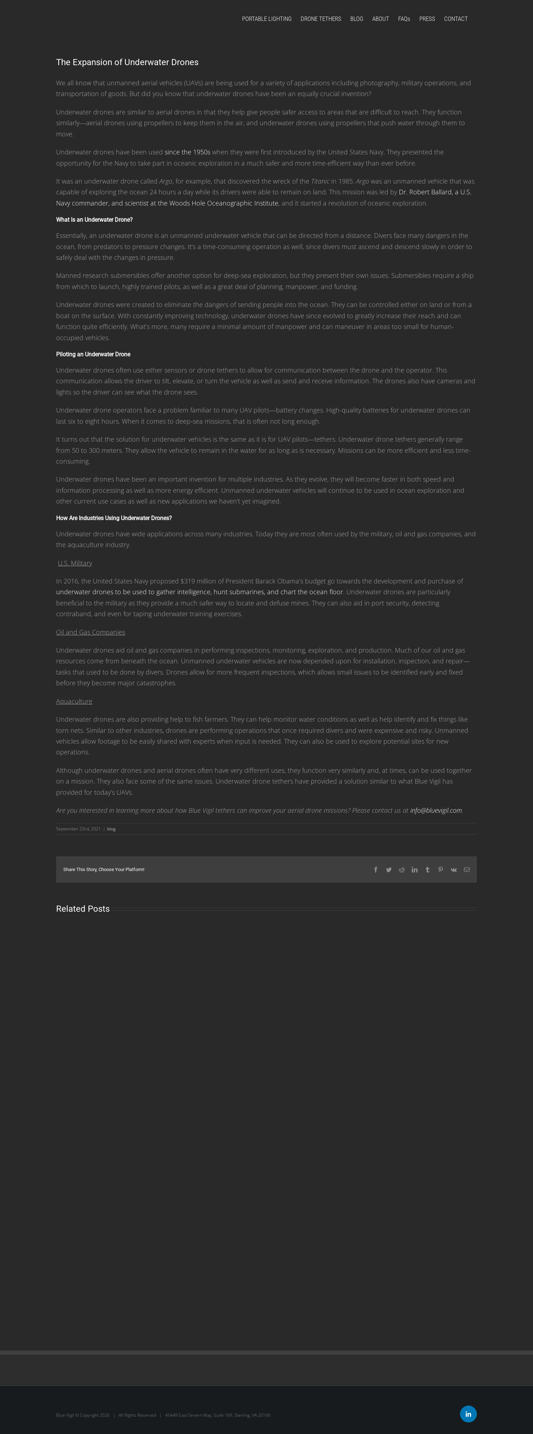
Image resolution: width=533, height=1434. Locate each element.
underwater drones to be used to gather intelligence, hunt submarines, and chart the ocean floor (199, 591)
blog (111, 829)
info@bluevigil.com (436, 810)
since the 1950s (187, 152)
